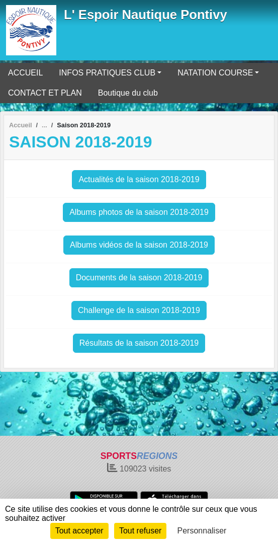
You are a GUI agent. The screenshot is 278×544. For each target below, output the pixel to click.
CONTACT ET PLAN (45, 93)
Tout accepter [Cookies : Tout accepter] (79, 530)
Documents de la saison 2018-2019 (139, 277)
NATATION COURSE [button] (215, 72)
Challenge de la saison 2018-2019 (139, 310)
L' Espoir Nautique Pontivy (145, 15)
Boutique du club (128, 93)
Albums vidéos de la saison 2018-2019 (139, 245)
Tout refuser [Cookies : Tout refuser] (140, 530)
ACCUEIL (25, 72)
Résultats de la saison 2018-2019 (139, 343)
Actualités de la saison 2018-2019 (138, 179)
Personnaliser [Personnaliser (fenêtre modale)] (202, 530)
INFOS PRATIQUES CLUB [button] (107, 72)
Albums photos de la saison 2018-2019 (139, 212)
